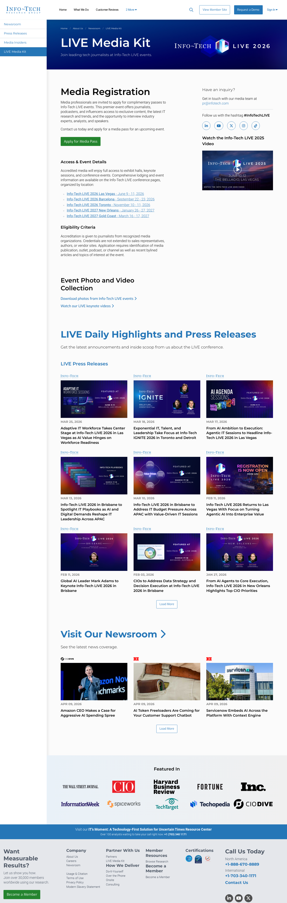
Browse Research (157, 862)
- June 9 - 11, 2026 (105, 194)
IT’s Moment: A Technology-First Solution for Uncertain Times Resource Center (150, 830)
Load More (166, 604)
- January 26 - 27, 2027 (110, 211)
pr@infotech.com (215, 103)
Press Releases (15, 33)
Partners (111, 857)
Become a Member (22, 894)
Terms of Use (75, 878)
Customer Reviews (107, 9)
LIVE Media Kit (15, 52)
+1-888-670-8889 (242, 864)
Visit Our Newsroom (113, 634)
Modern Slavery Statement (83, 887)
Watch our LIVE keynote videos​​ (87, 306)
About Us (78, 28)
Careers (71, 861)
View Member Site (215, 10)
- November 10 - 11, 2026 (108, 205)
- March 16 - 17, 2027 (108, 216)
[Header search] (190, 9)
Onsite (110, 880)
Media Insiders (15, 42)
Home (63, 9)
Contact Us (236, 882)
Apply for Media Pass (81, 141)
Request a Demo (248, 10)
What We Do (81, 9)
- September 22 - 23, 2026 (111, 199)
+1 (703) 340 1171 (175, 834)
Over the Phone (115, 876)
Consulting (112, 884)
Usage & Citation (77, 874)
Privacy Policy (75, 883)
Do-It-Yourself (114, 872)
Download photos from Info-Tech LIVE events (98, 299)
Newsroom (12, 24)
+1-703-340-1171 (240, 876)
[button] (272, 9)
